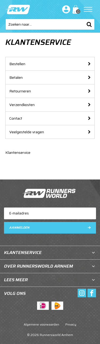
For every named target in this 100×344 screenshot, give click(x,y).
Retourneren (20, 91)
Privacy (70, 324)
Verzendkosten (22, 105)
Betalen (16, 77)
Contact (15, 118)
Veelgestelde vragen (26, 132)
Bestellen (17, 64)
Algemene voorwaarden (41, 324)
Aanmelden (19, 227)
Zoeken (89, 24)
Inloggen (65, 9)
